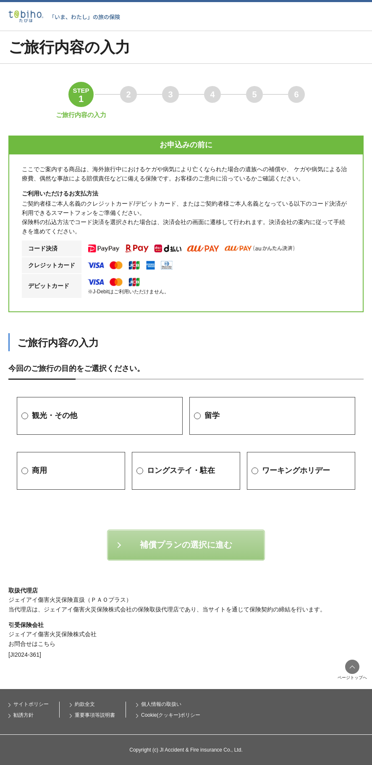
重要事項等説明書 (95, 715)
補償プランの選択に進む (186, 544)
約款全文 (85, 704)
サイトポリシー (31, 704)
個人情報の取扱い (161, 704)
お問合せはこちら (31, 643)
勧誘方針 (23, 715)
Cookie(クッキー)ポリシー (170, 715)
